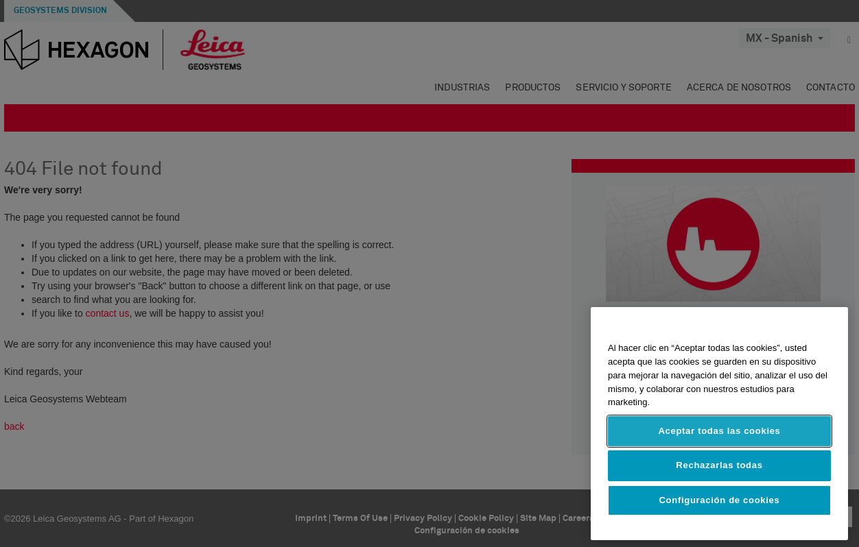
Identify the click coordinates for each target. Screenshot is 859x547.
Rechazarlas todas (719, 465)
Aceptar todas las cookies (719, 431)
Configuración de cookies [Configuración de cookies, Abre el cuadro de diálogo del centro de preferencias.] (719, 500)
